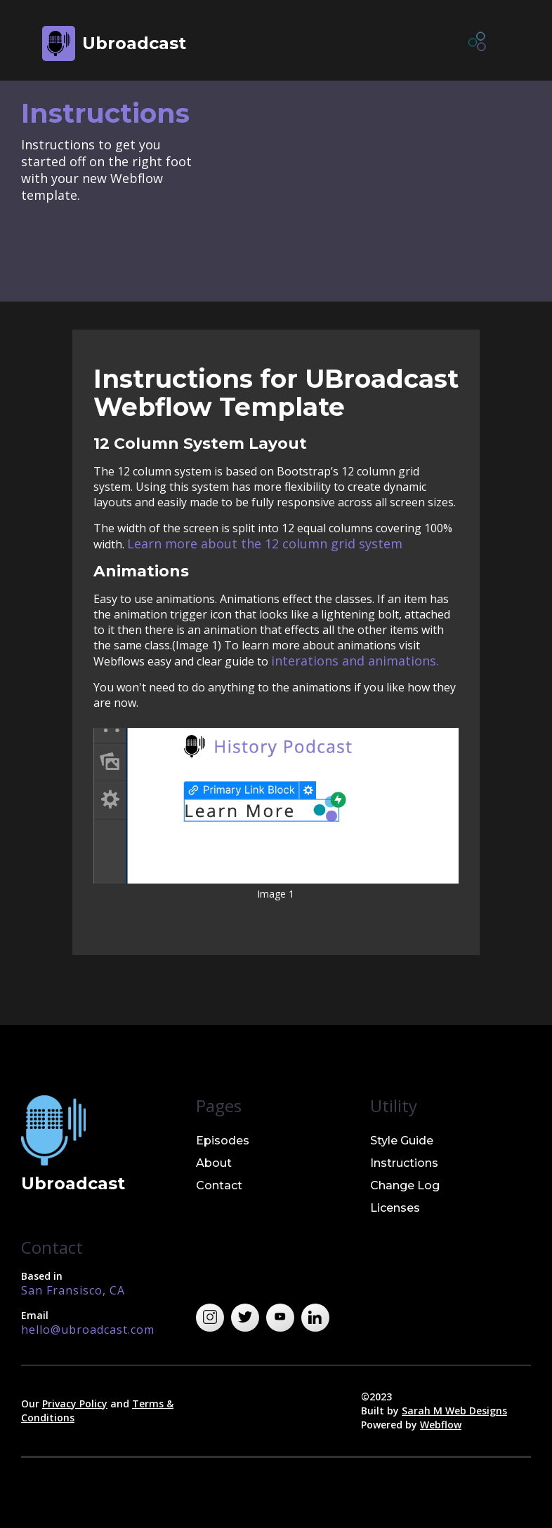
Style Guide (401, 1140)
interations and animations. (355, 660)
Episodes (222, 1140)
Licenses (395, 1208)
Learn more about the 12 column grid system (264, 543)
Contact (219, 1185)
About (214, 1163)
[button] (478, 43)
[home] (114, 43)
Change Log (405, 1185)
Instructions (404, 1163)
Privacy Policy (74, 1403)
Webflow (440, 1424)
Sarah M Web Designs (454, 1410)
